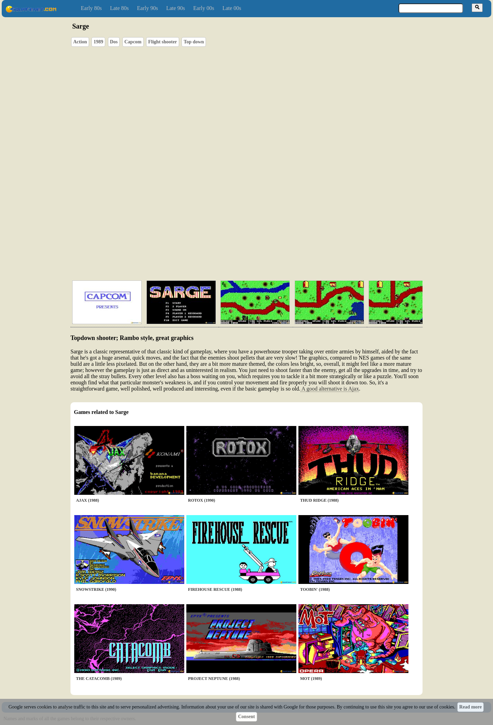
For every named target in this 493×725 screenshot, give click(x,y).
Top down (194, 41)
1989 (98, 41)
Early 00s (203, 8)
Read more (470, 707)
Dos (114, 41)
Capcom (133, 41)
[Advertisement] (266, 242)
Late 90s (175, 8)
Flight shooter (162, 41)
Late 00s (231, 8)
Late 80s (119, 8)
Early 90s (147, 8)
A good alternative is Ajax (329, 389)
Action (80, 41)
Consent (246, 716)
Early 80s (91, 8)
